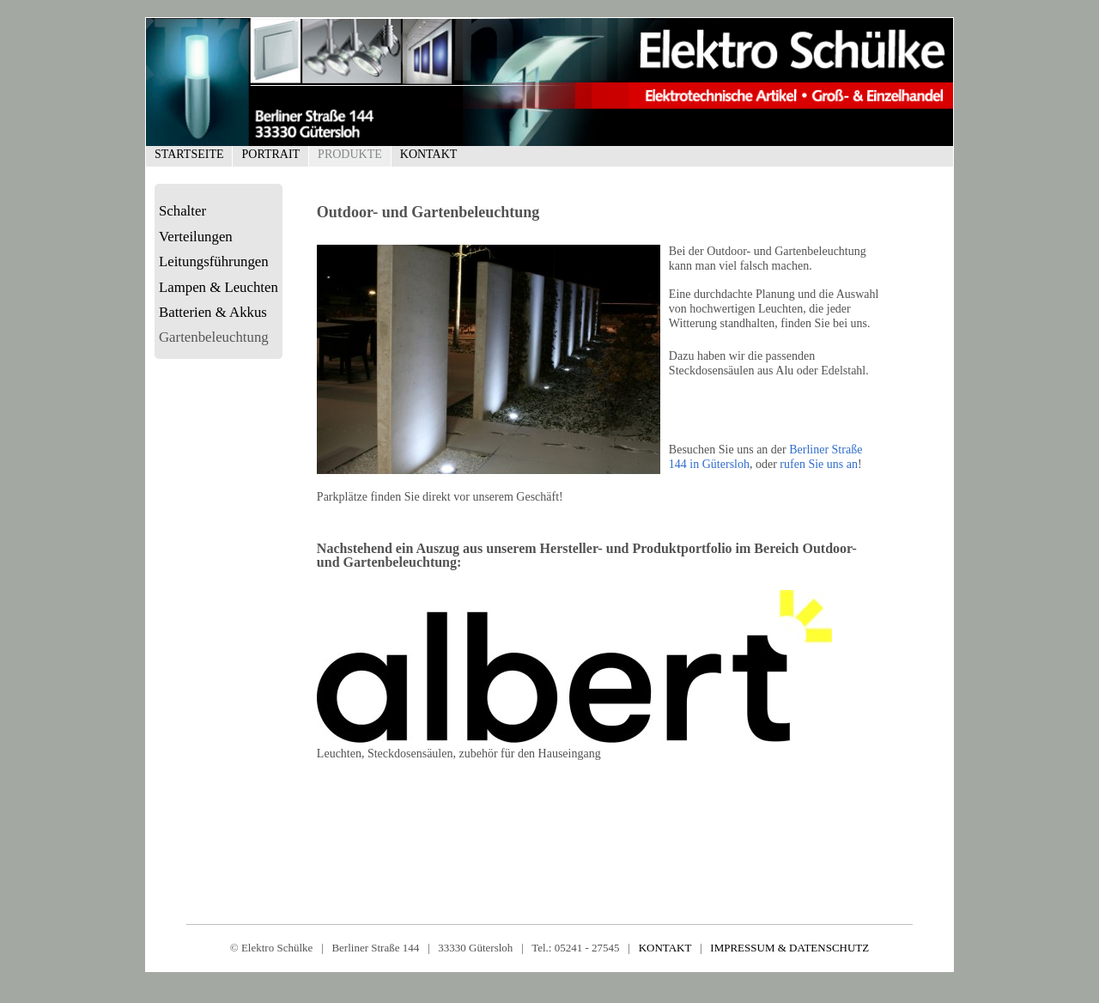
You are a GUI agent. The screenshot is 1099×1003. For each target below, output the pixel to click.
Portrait (270, 154)
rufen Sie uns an (819, 464)
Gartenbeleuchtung (214, 337)
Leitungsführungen (214, 261)
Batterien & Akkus (213, 312)
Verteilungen (196, 236)
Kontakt (429, 154)
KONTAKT (665, 947)
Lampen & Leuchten (218, 287)
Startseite (189, 154)
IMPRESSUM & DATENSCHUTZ (789, 947)
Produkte (350, 154)
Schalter (182, 211)
